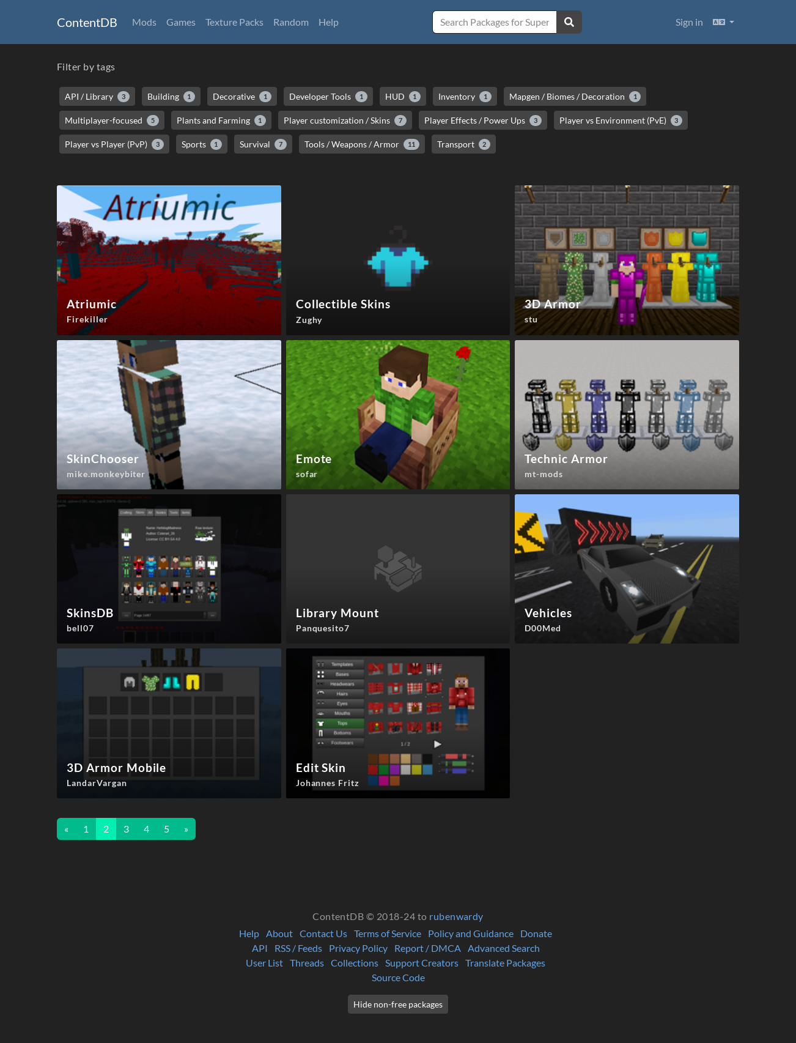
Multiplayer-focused (112, 120)
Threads (307, 962)
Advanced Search (504, 948)
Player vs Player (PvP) (114, 144)
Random (291, 22)
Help (329, 22)
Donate (536, 933)
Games (181, 22)
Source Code (398, 977)
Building (171, 96)
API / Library (97, 96)
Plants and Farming (222, 120)
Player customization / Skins (345, 120)
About (279, 933)
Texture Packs (234, 22)
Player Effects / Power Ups (483, 120)
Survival (263, 144)
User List (264, 962)
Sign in (689, 22)
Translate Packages (505, 962)
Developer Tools (328, 96)
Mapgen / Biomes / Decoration (575, 96)
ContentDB (87, 22)
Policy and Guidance (471, 933)
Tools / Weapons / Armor (361, 144)
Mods (144, 22)
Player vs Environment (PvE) (621, 120)
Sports (202, 144)
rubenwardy (456, 916)
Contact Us (323, 933)
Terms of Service (387, 933)
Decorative (242, 96)
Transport (464, 144)
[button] (723, 22)
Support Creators (422, 962)
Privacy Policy (358, 948)
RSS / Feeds (298, 948)
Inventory (465, 96)
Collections (354, 962)
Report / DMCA (427, 948)
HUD (403, 96)
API (260, 948)
